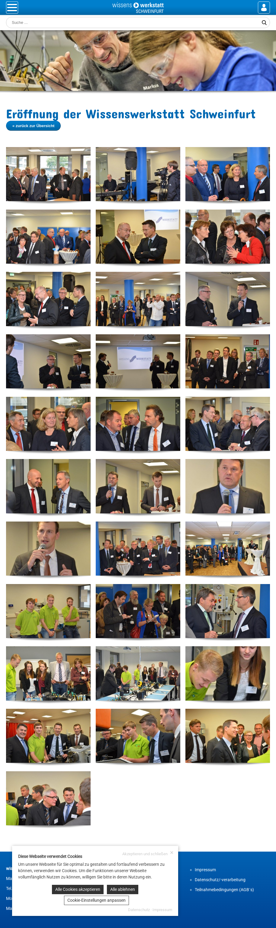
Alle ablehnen (122, 889)
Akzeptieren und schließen (148, 853)
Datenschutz (139, 909)
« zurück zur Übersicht (33, 126)
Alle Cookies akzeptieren (77, 889)
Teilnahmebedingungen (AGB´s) (224, 889)
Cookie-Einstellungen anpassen (96, 900)
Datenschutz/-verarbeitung (220, 879)
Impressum (205, 869)
